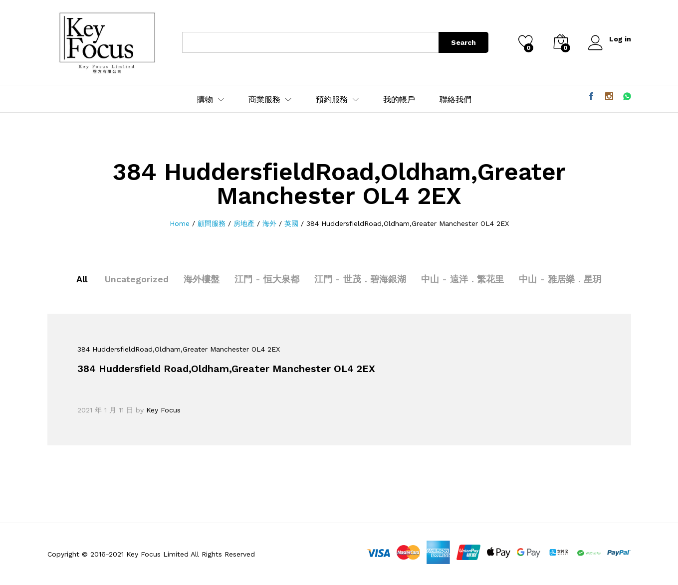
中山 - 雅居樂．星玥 (560, 279)
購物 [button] (205, 100)
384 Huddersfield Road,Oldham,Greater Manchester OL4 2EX (226, 369)
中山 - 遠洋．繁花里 (462, 279)
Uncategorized (137, 279)
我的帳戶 (399, 100)
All (81, 279)
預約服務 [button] (332, 100)
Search (463, 42)
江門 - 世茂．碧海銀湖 (360, 279)
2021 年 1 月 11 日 (105, 410)
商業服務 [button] (264, 100)
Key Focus (163, 410)
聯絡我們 (455, 100)
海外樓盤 (202, 279)
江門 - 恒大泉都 (266, 279)
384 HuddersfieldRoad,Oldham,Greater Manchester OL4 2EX (178, 349)
